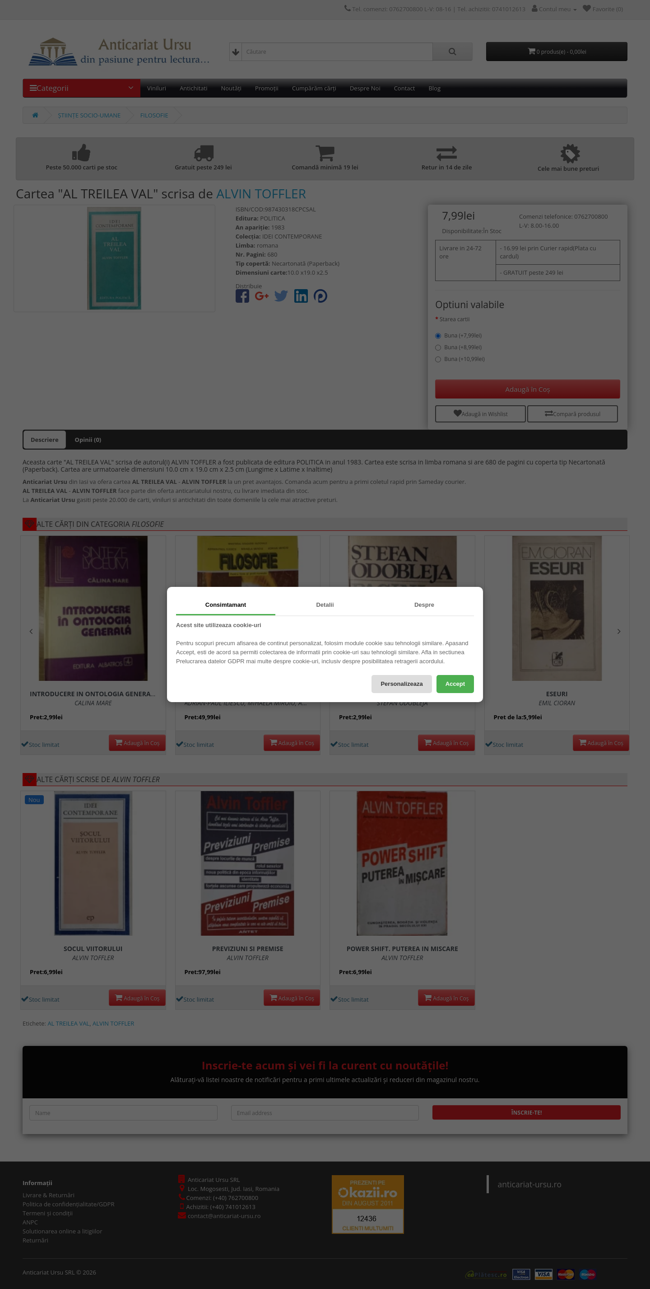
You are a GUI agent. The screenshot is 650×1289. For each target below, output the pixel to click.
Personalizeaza (401, 683)
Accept (455, 683)
